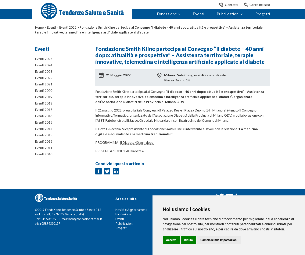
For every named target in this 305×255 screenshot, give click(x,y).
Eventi (198, 14)
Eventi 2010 (43, 154)
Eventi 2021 (43, 84)
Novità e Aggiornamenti (131, 210)
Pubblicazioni (228, 14)
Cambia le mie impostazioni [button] (218, 240)
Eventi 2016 (43, 116)
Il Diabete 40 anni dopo (137, 142)
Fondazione (167, 14)
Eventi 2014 (43, 129)
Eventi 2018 (43, 103)
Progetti (262, 14)
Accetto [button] (171, 240)
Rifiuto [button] (188, 240)
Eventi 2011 (43, 148)
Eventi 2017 (43, 109)
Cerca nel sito (260, 5)
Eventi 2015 (43, 122)
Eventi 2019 (43, 97)
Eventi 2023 (43, 71)
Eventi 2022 (43, 78)
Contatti (231, 5)
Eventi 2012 (43, 141)
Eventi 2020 (43, 90)
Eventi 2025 (43, 59)
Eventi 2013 (43, 135)
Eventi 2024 (43, 65)
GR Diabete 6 (134, 151)
